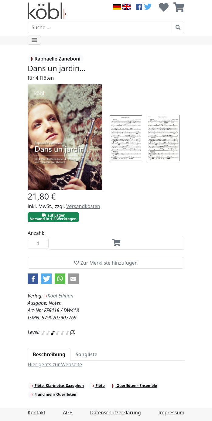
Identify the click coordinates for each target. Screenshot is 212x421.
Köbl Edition (59, 295)
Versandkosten (83, 206)
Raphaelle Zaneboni (55, 58)
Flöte (98, 385)
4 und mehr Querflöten (53, 394)
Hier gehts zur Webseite (55, 364)
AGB (68, 412)
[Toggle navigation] (34, 40)
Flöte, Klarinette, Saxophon (57, 385)
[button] (33, 278)
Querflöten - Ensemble (134, 385)
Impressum (171, 412)
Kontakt (37, 412)
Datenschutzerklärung (115, 412)
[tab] (49, 354)
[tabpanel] (106, 364)
